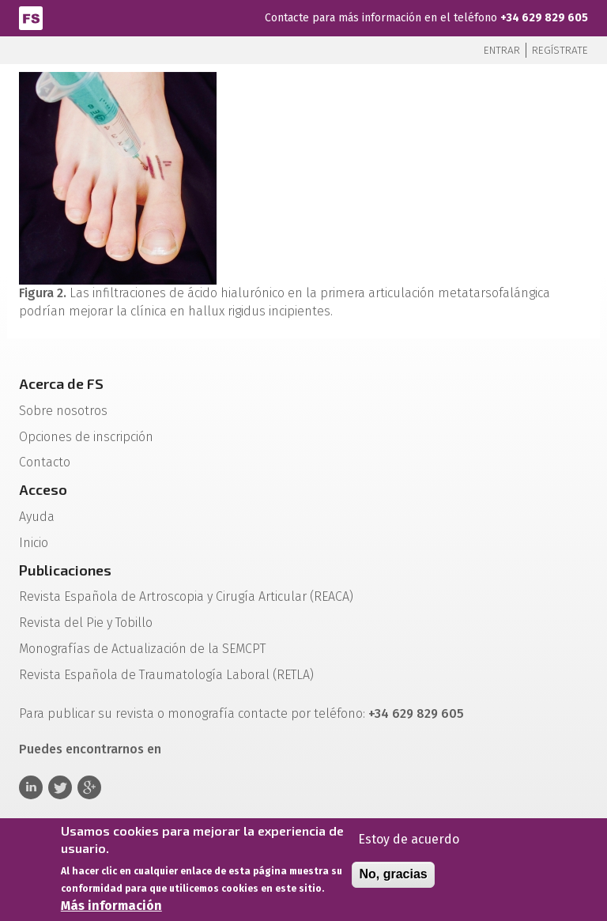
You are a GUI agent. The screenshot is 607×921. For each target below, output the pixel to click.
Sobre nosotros (63, 410)
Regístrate (560, 50)
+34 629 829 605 (544, 18)
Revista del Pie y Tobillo (86, 622)
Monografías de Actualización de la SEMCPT (142, 648)
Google (89, 787)
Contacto (44, 462)
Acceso (43, 489)
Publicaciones (65, 570)
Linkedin (31, 787)
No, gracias (393, 874)
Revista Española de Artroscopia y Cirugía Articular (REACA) (186, 596)
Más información (111, 906)
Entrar (502, 50)
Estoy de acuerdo (408, 839)
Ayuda (37, 516)
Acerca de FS (61, 383)
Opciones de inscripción (86, 436)
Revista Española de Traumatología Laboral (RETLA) (166, 674)
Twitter (60, 787)
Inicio (33, 542)
